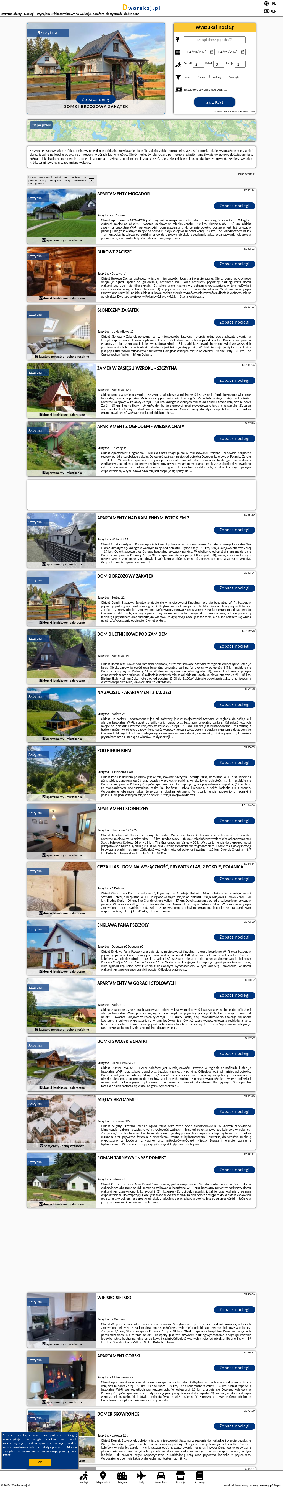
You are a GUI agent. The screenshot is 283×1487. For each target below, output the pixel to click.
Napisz (278, 1485)
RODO (7, 1455)
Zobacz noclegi (235, 205)
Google (71, 1435)
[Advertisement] (141, 1251)
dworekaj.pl (141, 8)
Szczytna (35, 198)
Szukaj (215, 102)
